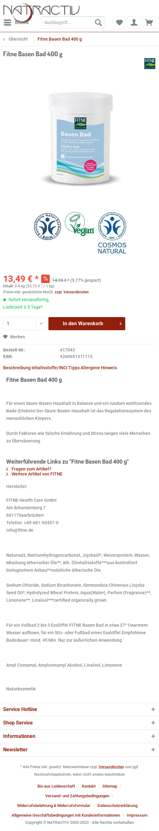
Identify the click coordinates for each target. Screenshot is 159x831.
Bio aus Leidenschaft (56, 786)
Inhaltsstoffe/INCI (49, 367)
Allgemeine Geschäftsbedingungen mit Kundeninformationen (66, 815)
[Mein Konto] (134, 22)
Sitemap (109, 786)
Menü (16, 21)
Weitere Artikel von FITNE (34, 473)
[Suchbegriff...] (73, 22)
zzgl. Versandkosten (72, 292)
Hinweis (109, 367)
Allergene (90, 367)
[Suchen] (98, 22)
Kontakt (89, 786)
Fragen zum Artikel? (28, 468)
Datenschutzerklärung (117, 805)
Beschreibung (17, 367)
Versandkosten (111, 767)
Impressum (137, 815)
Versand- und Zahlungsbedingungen (77, 796)
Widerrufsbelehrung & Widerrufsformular (54, 805)
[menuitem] (16, 22)
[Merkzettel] (119, 22)
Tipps (74, 367)
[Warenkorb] (149, 22)
